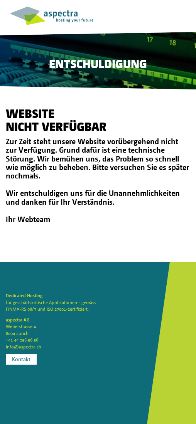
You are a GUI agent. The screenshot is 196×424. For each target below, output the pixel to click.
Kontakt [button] (21, 359)
